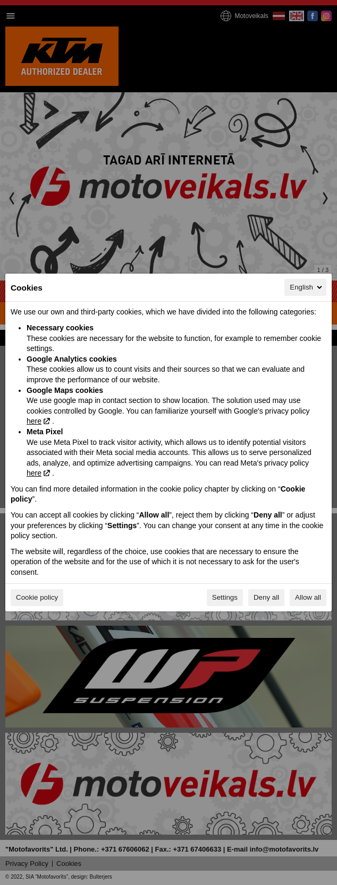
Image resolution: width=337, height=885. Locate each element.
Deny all (266, 597)
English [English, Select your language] (307, 287)
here (34, 421)
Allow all (308, 597)
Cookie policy (37, 597)
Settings (225, 597)
